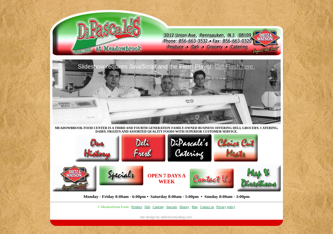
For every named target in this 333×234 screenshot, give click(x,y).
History (184, 207)
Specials (171, 207)
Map (195, 207)
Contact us (207, 207)
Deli (147, 207)
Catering (158, 207)
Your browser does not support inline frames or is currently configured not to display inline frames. (166, 91)
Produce (136, 207)
